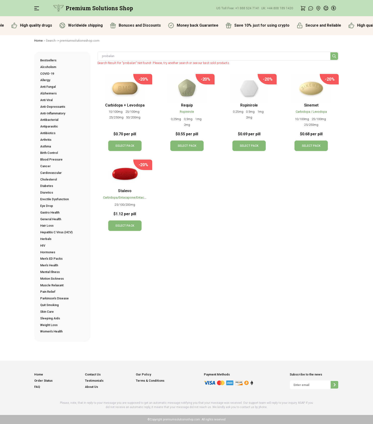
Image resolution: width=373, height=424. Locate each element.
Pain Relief (47, 291)
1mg (198, 119)
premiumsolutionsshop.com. (181, 419)
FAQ (37, 387)
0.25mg (238, 111)
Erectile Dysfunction (54, 199)
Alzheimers (48, 93)
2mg (187, 125)
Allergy (45, 80)
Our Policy (143, 374)
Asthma (45, 146)
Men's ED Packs (51, 258)
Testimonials (94, 380)
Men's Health (49, 265)
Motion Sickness (52, 278)
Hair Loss (47, 225)
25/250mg (116, 117)
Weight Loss (49, 325)
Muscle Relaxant (52, 285)
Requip (187, 105)
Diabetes (46, 186)
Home (38, 40)
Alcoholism (48, 67)
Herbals (45, 239)
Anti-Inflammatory (52, 113)
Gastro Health (49, 212)
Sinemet (311, 105)
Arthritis (45, 139)
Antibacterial (49, 120)
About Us (91, 387)
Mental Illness (50, 272)
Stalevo (125, 191)
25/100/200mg (124, 204)
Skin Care (47, 311)
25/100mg (132, 111)
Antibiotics (47, 133)
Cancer (45, 166)
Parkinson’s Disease (54, 298)
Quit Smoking (49, 305)
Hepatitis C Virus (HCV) (56, 232)
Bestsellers (48, 60)
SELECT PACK (124, 145)
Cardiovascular (51, 173)
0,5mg (188, 119)
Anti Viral (46, 100)
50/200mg (133, 117)
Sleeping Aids (50, 318)
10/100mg (115, 111)
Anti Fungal (48, 86)
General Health (50, 219)
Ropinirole (187, 111)
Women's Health (51, 331)
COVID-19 (47, 73)
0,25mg (176, 119)
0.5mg (250, 111)
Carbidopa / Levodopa (311, 111)
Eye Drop (46, 206)
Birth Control (49, 153)
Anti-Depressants (52, 106)
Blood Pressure (51, 159)
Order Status (43, 380)
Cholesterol (48, 179)
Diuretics (46, 192)
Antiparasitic (49, 126)
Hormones (47, 252)
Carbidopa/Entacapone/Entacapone (128, 197)
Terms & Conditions (150, 380)
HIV (42, 245)
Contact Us (93, 374)
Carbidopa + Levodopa (124, 105)
